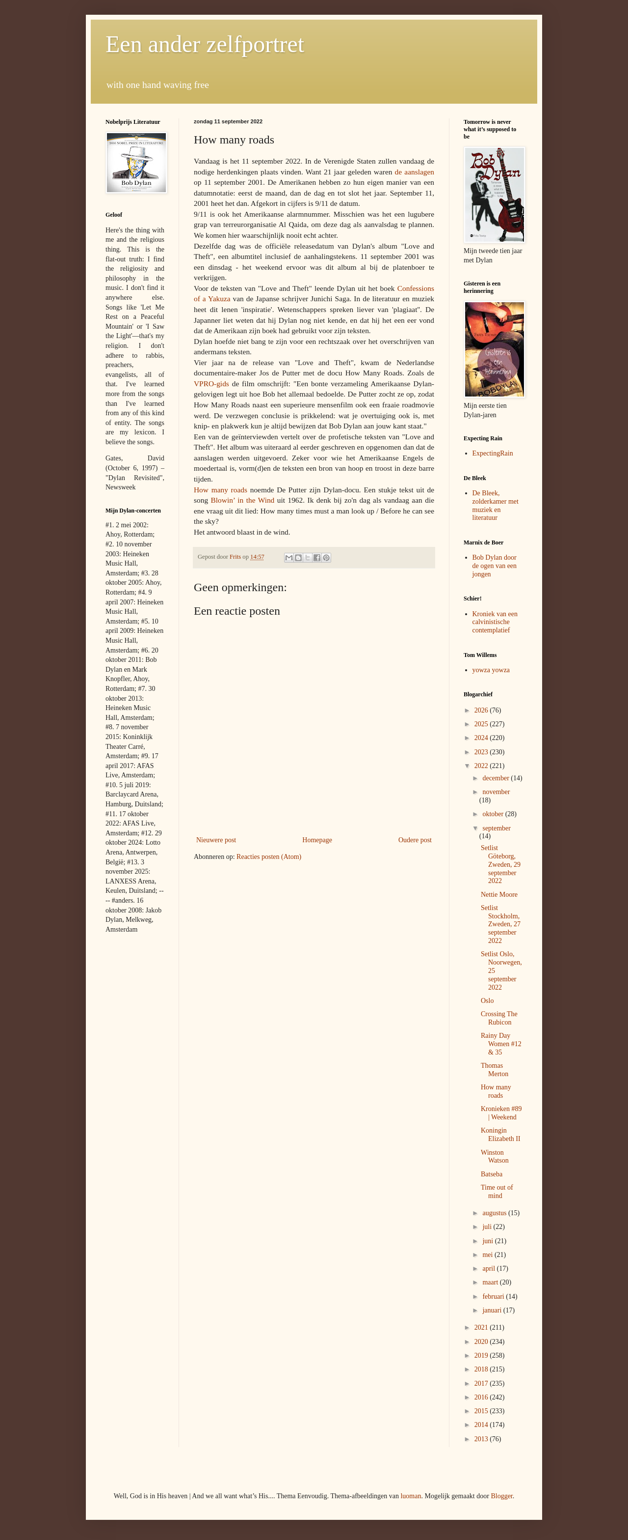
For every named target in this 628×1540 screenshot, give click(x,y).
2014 (482, 1424)
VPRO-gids (211, 383)
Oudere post (415, 840)
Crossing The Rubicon (499, 1018)
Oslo (487, 1000)
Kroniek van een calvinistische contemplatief (495, 622)
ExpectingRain (492, 453)
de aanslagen (414, 172)
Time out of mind (497, 1191)
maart (490, 1282)
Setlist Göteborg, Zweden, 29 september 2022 (501, 864)
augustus (495, 1213)
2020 (482, 1341)
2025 (482, 724)
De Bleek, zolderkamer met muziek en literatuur (495, 505)
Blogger (501, 1496)
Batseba (491, 1174)
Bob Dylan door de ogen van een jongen (494, 566)
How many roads (220, 489)
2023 (482, 752)
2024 (482, 737)
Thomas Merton (494, 1070)
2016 (482, 1397)
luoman (410, 1496)
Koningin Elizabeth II (501, 1134)
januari (492, 1310)
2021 (482, 1327)
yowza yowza (491, 670)
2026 (482, 710)
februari (494, 1296)
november (496, 792)
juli (487, 1226)
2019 (482, 1355)
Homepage (317, 840)
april (489, 1268)
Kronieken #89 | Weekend (501, 1113)
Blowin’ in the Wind (243, 500)
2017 (482, 1383)
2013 (482, 1439)
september (496, 828)
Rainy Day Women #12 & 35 (501, 1044)
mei (488, 1254)
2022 (482, 766)
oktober (493, 814)
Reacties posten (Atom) (268, 856)
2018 (482, 1369)
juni (488, 1241)
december (496, 778)
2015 (482, 1411)
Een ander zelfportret (204, 44)
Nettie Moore (499, 894)
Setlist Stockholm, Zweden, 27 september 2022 (501, 924)
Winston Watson (495, 1157)
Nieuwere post (216, 840)
